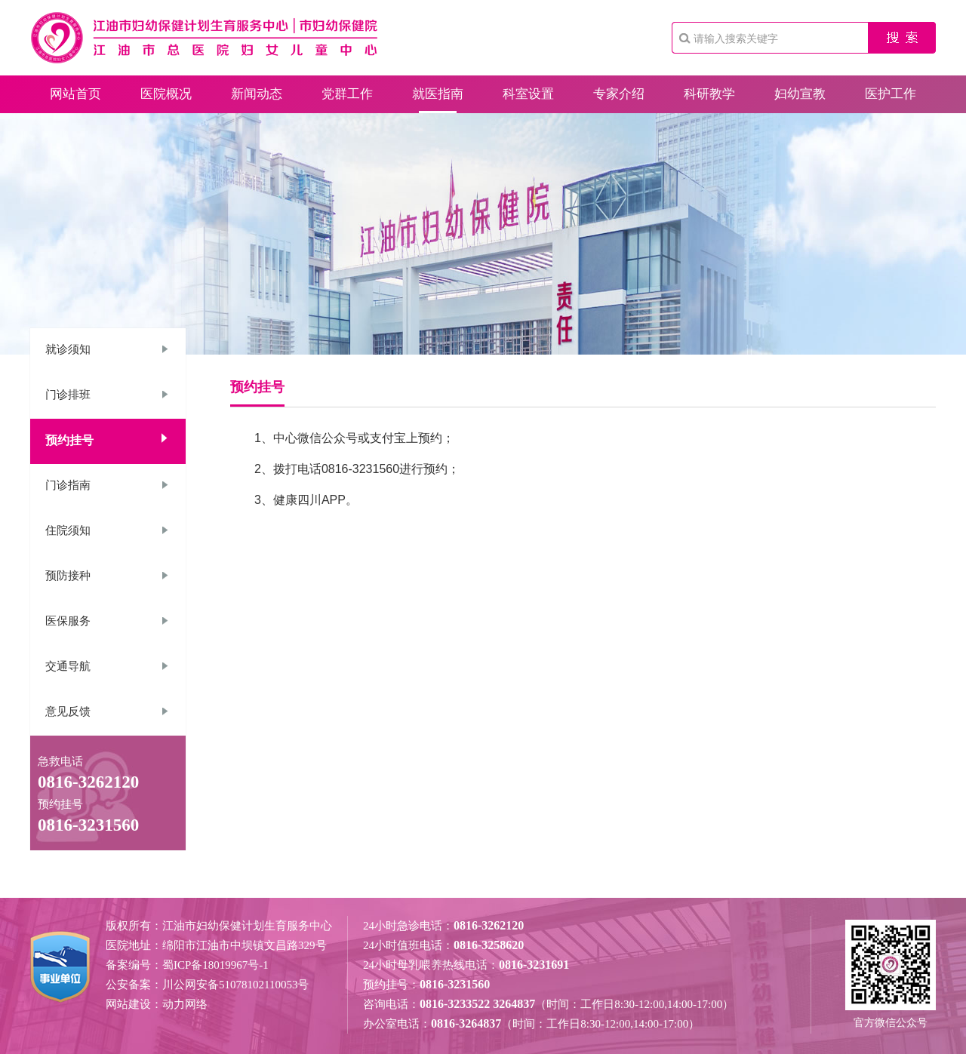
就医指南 (437, 94)
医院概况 (166, 94)
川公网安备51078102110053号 (235, 985)
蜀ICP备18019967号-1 (215, 965)
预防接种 (68, 576)
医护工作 (890, 94)
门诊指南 (68, 485)
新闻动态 (256, 94)
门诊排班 (68, 395)
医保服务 (68, 621)
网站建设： (134, 1004)
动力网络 (185, 1004)
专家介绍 (619, 94)
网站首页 (75, 94)
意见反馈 (68, 711)
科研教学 (709, 94)
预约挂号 (69, 440)
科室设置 (528, 94)
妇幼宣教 (800, 94)
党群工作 (347, 94)
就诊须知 (68, 349)
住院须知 (68, 530)
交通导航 (68, 666)
